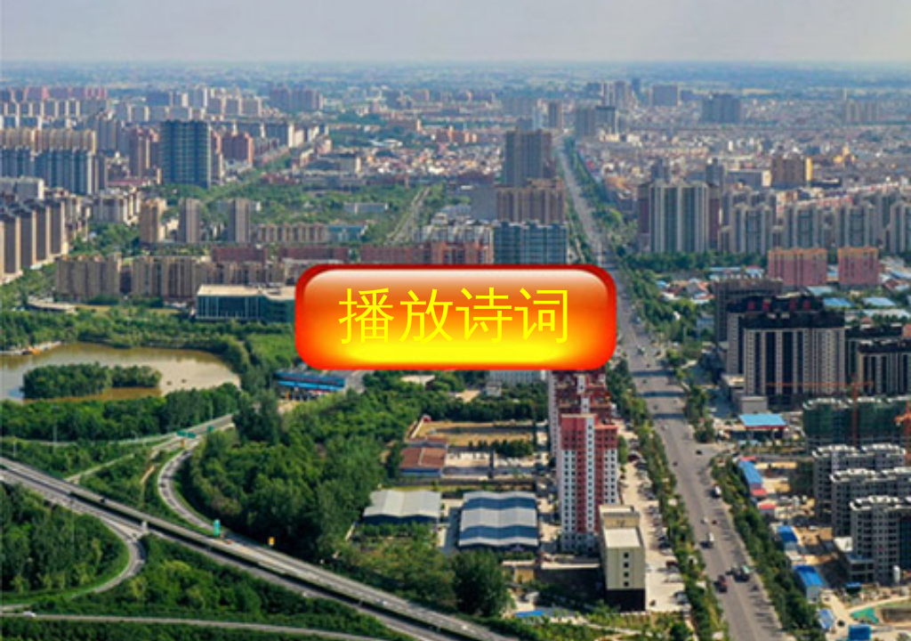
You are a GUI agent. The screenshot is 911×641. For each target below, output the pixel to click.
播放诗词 (455, 315)
